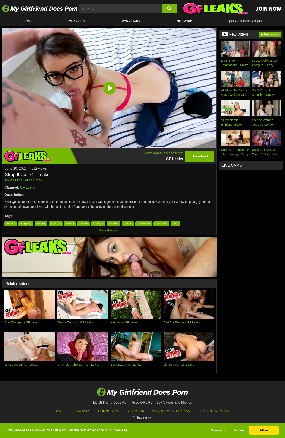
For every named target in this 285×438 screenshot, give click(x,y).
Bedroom (41, 224)
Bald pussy (25, 224)
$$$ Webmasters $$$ (171, 411)
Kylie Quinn (13, 180)
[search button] (169, 8)
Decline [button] (239, 430)
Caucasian (98, 224)
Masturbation (143, 224)
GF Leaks (27, 187)
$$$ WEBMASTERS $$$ (245, 21)
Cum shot (113, 224)
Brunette (83, 224)
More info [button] (218, 430)
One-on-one (161, 224)
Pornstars (131, 21)
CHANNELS (77, 21)
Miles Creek (33, 180)
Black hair (55, 224)
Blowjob (70, 224)
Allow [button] (264, 430)
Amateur (11, 224)
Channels (81, 411)
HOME (27, 21)
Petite (175, 224)
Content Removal (214, 411)
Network (184, 21)
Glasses (128, 224)
